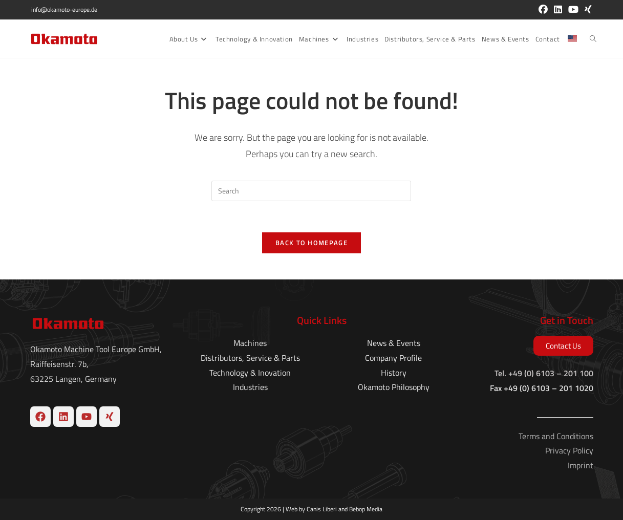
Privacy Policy (569, 450)
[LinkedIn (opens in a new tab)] (558, 10)
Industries (250, 387)
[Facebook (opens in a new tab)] (543, 10)
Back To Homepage (311, 242)
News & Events (393, 343)
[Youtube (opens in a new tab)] (573, 10)
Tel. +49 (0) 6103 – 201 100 (544, 373)
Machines (250, 343)
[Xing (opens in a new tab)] (587, 10)
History (393, 372)
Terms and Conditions (556, 435)
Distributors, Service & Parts (250, 358)
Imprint (580, 465)
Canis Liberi (322, 509)
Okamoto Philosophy (393, 387)
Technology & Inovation (250, 372)
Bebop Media (365, 509)
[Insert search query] (311, 191)
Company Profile (393, 358)
